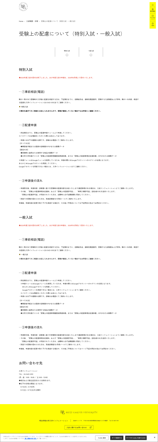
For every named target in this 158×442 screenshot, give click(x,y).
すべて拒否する (117, 438)
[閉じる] (154, 437)
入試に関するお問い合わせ (76, 427)
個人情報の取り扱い (30, 438)
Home (21, 21)
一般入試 (91, 51)
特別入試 (67, 51)
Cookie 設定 (102, 438)
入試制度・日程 (32, 21)
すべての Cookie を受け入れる (135, 438)
